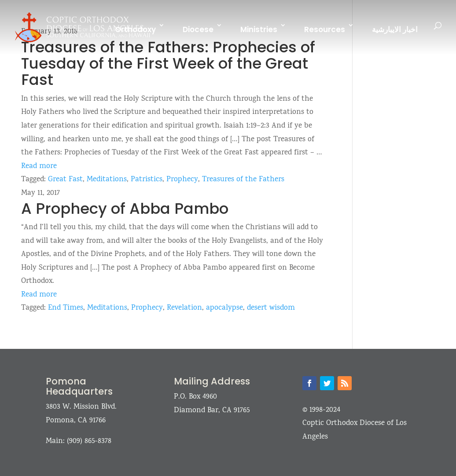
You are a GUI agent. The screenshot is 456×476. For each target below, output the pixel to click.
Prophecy (182, 179)
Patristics (146, 179)
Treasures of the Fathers (243, 179)
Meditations (107, 179)
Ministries (258, 29)
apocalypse (224, 308)
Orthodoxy (135, 29)
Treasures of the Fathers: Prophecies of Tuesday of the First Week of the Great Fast (168, 64)
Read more (39, 166)
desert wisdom (271, 308)
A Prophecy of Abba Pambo (124, 208)
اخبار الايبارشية (395, 29)
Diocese (198, 29)
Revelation (184, 308)
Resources (324, 29)
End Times (65, 308)
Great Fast (65, 179)
